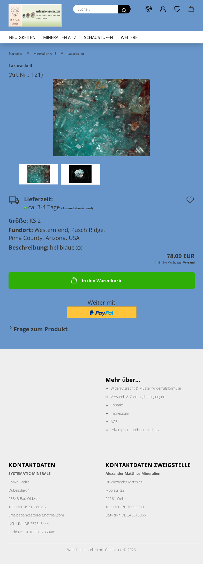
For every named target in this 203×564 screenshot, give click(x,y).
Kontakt (117, 405)
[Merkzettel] (177, 9)
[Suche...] (124, 9)
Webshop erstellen (82, 549)
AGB (114, 421)
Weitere (129, 37)
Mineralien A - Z (59, 37)
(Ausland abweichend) (77, 208)
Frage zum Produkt (41, 329)
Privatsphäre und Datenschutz (135, 429)
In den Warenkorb (95, 280)
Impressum (120, 413)
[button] (149, 9)
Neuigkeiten (22, 37)
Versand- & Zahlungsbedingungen (138, 396)
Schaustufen (98, 37)
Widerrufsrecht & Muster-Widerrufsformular (146, 388)
